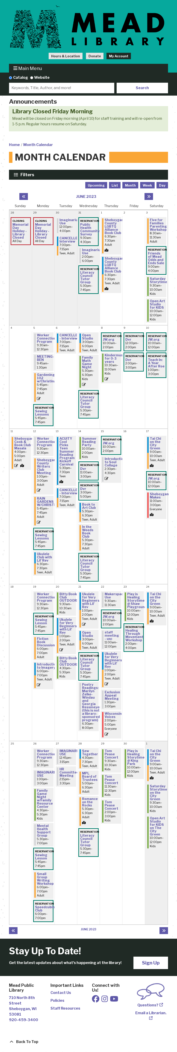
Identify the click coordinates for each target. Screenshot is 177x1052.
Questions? (147, 1005)
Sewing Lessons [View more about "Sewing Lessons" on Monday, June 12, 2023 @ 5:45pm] (42, 536)
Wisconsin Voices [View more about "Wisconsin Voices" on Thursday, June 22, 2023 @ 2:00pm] (113, 715)
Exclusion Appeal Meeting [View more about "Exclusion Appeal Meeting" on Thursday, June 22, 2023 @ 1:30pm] (112, 695)
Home (14, 145)
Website (42, 77)
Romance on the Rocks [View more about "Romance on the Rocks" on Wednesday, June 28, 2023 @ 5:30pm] (90, 802)
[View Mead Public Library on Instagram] (105, 1000)
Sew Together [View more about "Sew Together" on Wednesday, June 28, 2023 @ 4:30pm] (90, 752)
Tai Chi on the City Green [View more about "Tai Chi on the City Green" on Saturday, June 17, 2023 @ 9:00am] (155, 443)
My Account (118, 56)
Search (142, 88)
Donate (94, 56)
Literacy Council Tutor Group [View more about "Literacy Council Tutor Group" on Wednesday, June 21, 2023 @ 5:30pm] (87, 664)
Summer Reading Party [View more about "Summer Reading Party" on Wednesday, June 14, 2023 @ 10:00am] (89, 442)
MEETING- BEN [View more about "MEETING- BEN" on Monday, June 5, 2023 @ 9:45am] (45, 358)
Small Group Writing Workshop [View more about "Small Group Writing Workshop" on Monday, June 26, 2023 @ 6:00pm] (45, 878)
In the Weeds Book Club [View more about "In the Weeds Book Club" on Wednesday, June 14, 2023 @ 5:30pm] (87, 531)
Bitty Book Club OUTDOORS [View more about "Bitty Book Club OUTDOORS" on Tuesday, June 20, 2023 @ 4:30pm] (69, 661)
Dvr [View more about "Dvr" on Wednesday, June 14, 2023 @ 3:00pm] (83, 488)
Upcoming (96, 185)
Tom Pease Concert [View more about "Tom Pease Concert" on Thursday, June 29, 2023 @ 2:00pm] (111, 805)
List (115, 185)
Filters (28, 174)
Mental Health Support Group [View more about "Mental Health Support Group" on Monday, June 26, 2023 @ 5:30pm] (44, 830)
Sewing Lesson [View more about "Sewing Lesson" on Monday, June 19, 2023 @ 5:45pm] (41, 621)
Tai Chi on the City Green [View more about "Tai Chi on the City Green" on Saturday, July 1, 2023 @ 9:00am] (155, 755)
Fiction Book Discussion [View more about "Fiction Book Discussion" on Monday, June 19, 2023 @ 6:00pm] (46, 642)
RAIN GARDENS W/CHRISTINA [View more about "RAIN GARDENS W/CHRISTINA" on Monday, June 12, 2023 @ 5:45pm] (48, 502)
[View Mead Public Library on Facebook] (96, 1000)
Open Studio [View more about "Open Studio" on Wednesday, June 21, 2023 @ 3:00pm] (87, 634)
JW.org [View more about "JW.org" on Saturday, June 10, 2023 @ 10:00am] (153, 339)
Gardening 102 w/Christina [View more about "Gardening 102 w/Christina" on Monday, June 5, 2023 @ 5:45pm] (46, 378)
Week (147, 185)
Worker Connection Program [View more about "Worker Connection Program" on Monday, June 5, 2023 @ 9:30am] (46, 338)
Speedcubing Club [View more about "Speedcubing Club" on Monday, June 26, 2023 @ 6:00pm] (46, 908)
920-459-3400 (23, 1020)
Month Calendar (38, 145)
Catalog (20, 77)
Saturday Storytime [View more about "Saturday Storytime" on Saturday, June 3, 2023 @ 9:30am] (158, 280)
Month (130, 185)
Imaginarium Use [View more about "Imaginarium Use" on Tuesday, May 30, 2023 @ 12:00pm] (70, 221)
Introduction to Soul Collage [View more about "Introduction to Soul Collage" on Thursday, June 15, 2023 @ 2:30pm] (115, 462)
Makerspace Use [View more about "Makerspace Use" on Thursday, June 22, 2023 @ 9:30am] (115, 595)
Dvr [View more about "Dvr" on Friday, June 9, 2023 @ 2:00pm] (128, 359)
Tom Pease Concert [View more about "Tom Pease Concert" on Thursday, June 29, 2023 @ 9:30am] (111, 754)
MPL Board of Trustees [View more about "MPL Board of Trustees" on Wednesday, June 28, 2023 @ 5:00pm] (89, 776)
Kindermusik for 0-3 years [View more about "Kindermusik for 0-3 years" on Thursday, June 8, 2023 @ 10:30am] (115, 358)
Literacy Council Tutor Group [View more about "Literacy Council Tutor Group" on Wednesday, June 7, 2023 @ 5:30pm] (87, 402)
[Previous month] (23, 196)
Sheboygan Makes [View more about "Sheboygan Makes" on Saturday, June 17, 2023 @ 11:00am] (159, 495)
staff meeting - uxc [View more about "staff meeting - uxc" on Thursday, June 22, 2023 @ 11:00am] (112, 635)
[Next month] (149, 196)
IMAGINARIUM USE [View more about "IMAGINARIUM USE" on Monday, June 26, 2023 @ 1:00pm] (48, 774)
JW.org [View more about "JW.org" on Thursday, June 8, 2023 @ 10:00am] (108, 339)
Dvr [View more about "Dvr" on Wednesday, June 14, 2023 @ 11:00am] (83, 468)
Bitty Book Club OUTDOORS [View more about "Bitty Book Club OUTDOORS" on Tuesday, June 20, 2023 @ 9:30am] (69, 597)
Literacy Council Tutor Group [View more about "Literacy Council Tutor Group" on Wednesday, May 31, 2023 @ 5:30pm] (87, 277)
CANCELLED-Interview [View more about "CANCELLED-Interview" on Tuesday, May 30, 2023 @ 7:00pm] (70, 240)
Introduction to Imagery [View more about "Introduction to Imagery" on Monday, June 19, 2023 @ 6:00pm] (47, 666)
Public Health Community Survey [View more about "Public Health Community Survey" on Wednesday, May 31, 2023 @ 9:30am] (90, 229)
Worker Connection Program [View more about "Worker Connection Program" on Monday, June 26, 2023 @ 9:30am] (46, 754)
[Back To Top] (88, 1042)
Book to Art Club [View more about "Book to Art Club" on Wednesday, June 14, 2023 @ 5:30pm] (89, 506)
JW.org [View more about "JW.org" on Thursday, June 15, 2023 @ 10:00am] (108, 443)
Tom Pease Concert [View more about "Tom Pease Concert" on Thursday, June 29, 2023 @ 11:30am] (111, 780)
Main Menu (27, 68)
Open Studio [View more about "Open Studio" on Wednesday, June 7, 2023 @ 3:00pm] (87, 337)
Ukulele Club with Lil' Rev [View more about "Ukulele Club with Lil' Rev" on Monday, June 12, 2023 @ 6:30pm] (44, 557)
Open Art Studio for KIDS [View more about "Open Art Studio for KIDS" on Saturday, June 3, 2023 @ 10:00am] (157, 304)
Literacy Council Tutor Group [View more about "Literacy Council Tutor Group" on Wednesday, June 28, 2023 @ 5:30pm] (87, 840)
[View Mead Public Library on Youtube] (114, 1000)
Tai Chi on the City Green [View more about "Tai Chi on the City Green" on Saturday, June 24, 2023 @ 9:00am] (155, 598)
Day (162, 185)
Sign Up (151, 963)
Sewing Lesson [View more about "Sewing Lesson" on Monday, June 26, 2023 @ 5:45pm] (41, 856)
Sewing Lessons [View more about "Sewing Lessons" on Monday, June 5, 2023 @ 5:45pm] (42, 413)
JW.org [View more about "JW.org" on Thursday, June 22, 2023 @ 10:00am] (108, 616)
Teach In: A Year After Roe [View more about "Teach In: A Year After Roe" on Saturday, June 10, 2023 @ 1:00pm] (156, 363)
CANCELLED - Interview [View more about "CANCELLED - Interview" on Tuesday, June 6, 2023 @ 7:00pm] (69, 337)
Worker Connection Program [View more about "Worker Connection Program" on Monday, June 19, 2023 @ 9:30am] (46, 597)
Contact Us (60, 992)
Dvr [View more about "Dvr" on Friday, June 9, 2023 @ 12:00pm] (128, 339)
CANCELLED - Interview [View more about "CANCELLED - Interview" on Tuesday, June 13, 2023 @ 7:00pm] (69, 491)
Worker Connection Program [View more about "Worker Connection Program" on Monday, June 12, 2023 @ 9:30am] (46, 442)
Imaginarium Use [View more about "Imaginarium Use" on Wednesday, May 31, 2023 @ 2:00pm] (92, 251)
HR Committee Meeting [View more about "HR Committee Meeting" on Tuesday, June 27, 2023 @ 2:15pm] (69, 772)
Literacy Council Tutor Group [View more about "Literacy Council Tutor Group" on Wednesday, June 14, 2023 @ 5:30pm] (87, 565)
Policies (57, 1000)
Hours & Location (65, 56)
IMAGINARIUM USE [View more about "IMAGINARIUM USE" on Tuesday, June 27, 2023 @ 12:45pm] (71, 752)
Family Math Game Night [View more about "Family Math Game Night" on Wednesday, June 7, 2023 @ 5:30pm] (87, 362)
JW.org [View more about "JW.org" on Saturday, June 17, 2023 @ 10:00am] (153, 478)
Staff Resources (65, 1008)
